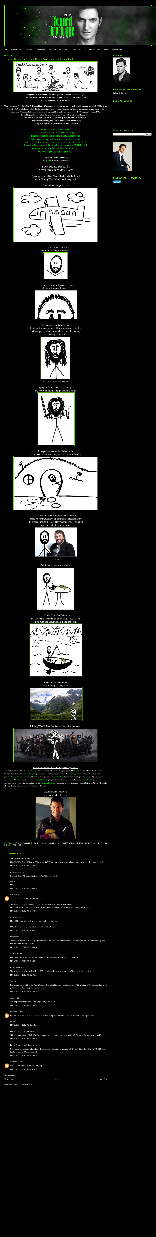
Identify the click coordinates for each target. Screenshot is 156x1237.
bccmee (13, 937)
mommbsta (14, 1012)
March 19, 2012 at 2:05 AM (24, 947)
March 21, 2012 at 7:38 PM (23, 1039)
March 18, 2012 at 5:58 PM (23, 866)
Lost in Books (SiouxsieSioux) (21, 1031)
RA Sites (29, 49)
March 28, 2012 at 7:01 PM (23, 1069)
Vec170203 (14, 1062)
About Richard (16, 49)
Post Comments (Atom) (23, 1084)
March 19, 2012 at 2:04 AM (24, 931)
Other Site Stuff (86, 843)
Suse (12, 981)
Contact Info (76, 49)
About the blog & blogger (58, 49)
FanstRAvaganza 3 (70, 843)
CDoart (13, 895)
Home (5, 49)
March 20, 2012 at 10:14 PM (24, 1025)
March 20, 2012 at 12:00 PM (24, 975)
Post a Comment (10, 1075)
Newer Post (8, 1079)
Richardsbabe (15, 967)
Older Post (103, 1079)
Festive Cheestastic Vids (113, 49)
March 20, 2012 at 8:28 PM (23, 1005)
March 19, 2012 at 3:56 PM (23, 961)
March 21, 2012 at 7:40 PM (23, 1056)
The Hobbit (18, 845)
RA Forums (40, 49)
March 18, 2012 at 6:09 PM (23, 888)
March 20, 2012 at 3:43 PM (23, 992)
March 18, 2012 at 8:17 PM (23, 911)
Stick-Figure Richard (92, 49)
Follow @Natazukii (120, 93)
